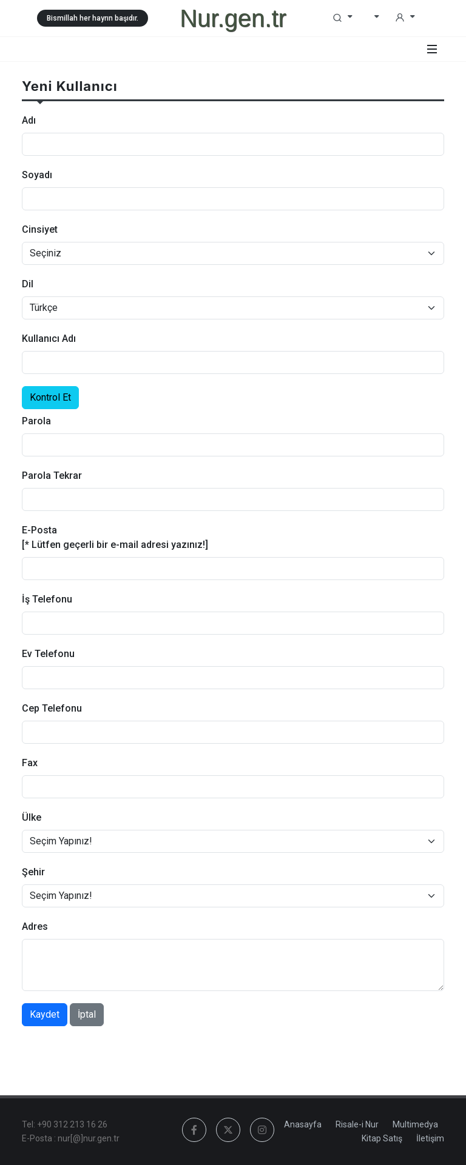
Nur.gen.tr (233, 18)
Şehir (33, 872)
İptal (87, 1014)
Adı (29, 120)
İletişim (430, 1138)
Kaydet (44, 1014)
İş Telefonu (47, 599)
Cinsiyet (40, 229)
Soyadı (37, 175)
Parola (36, 421)
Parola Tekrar (52, 475)
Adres (35, 926)
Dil (27, 284)
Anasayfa (303, 1124)
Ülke (31, 817)
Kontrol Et (50, 397)
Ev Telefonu (48, 653)
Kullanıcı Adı (49, 338)
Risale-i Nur (357, 1124)
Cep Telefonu (52, 708)
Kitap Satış (382, 1138)
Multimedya (415, 1124)
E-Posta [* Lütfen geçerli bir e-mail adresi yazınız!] (115, 537)
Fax (30, 763)
